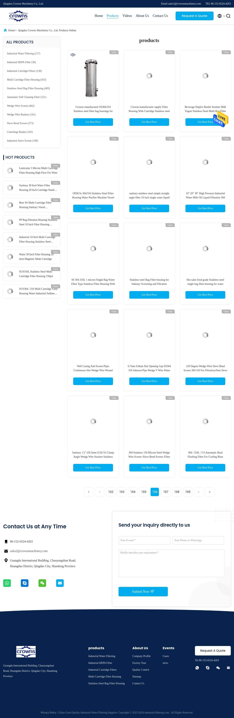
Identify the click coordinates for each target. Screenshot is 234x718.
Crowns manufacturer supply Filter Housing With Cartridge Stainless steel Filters (149, 111)
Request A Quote (194, 16)
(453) (26, 79)
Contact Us (160, 16)
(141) (21, 114)
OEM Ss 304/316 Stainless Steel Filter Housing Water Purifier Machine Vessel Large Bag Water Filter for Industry (93, 197)
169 (187, 492)
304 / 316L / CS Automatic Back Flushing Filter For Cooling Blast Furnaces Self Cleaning (205, 456)
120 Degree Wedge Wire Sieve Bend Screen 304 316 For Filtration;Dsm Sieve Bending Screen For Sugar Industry (205, 370)
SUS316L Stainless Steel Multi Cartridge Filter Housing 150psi (36, 274)
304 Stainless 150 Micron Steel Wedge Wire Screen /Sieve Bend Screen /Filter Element (149, 456)
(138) (24, 71)
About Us (142, 16)
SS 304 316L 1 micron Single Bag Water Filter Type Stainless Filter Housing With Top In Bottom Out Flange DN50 (93, 284)
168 (176, 492)
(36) (21, 62)
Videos (127, 16)
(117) (23, 53)
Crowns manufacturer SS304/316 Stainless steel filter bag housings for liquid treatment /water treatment (93, 111)
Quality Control (140, 669)
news (165, 663)
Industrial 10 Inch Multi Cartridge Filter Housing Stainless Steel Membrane (37, 240)
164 (132, 492)
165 (143, 492)
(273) (20, 123)
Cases (166, 656)
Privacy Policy (48, 712)
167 (165, 492)
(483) (28, 88)
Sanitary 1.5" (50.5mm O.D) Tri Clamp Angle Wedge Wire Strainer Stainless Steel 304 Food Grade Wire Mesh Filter (93, 456)
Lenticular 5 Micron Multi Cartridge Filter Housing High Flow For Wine (38, 170)
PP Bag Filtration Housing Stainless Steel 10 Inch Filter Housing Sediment (38, 222)
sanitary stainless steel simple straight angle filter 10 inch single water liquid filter (149, 197)
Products (113, 16)
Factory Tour (139, 663)
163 (121, 492)
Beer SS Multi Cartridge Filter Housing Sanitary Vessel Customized (35, 205)
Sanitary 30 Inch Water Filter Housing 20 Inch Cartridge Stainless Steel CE (38, 188)
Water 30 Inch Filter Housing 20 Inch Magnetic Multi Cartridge (36, 256)
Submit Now (143, 591)
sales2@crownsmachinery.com (29, 551)
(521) (26, 97)
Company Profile (141, 656)
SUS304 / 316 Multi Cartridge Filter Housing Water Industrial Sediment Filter (38, 291)
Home (99, 16)
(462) (21, 105)
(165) (20, 132)
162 (110, 492)
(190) (22, 140)
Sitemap (136, 676)
